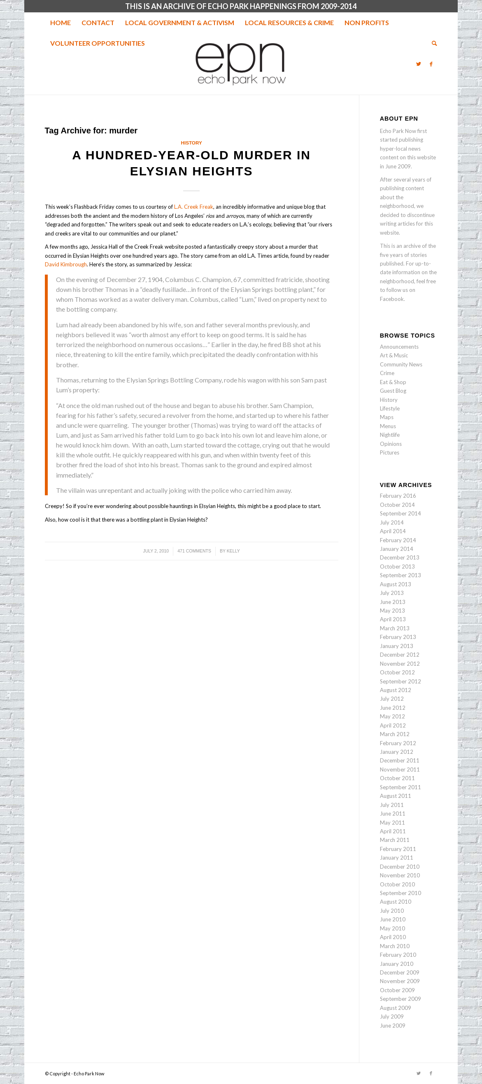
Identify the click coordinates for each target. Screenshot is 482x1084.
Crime (387, 373)
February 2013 (398, 637)
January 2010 (396, 963)
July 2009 (392, 1016)
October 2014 (397, 504)
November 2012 (400, 663)
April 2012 (393, 725)
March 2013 (395, 628)
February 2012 (398, 743)
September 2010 (400, 893)
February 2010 (398, 954)
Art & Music (394, 355)
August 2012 (395, 690)
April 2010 (393, 937)
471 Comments (194, 550)
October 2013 (397, 566)
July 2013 (392, 593)
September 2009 (400, 998)
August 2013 (395, 584)
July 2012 (392, 698)
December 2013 (399, 557)
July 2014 (392, 522)
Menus (388, 426)
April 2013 (393, 619)
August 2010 (395, 901)
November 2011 (400, 769)
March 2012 (395, 734)
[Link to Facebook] (431, 64)
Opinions (391, 444)
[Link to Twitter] (418, 64)
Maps (387, 417)
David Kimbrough (66, 264)
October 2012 (397, 672)
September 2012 (400, 681)
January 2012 (396, 751)
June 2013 (392, 602)
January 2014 (396, 548)
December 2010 (399, 866)
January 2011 (396, 857)
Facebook (392, 299)
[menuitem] (60, 22)
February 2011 (398, 849)
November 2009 (400, 981)
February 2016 (398, 495)
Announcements (399, 346)
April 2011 (393, 831)
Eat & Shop (393, 382)
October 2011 (397, 778)
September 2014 (400, 513)
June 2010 (392, 919)
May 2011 (392, 822)
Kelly (233, 550)
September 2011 (400, 787)
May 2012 (392, 716)
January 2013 (396, 646)
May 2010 (392, 928)
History (191, 142)
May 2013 (392, 610)
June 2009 (392, 1025)
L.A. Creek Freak (193, 206)
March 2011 (395, 840)
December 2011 (399, 760)
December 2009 (399, 972)
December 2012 (399, 654)
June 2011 (392, 813)
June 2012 (392, 707)
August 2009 (395, 1008)
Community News (401, 364)
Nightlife (390, 434)
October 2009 (397, 990)
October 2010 (397, 884)
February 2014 (398, 540)
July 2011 (392, 805)
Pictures (389, 452)
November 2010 (400, 875)
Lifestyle (390, 408)
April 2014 (393, 531)
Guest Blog (393, 390)
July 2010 (392, 910)
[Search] (431, 43)
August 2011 (395, 796)
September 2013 (400, 575)
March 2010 (395, 946)
